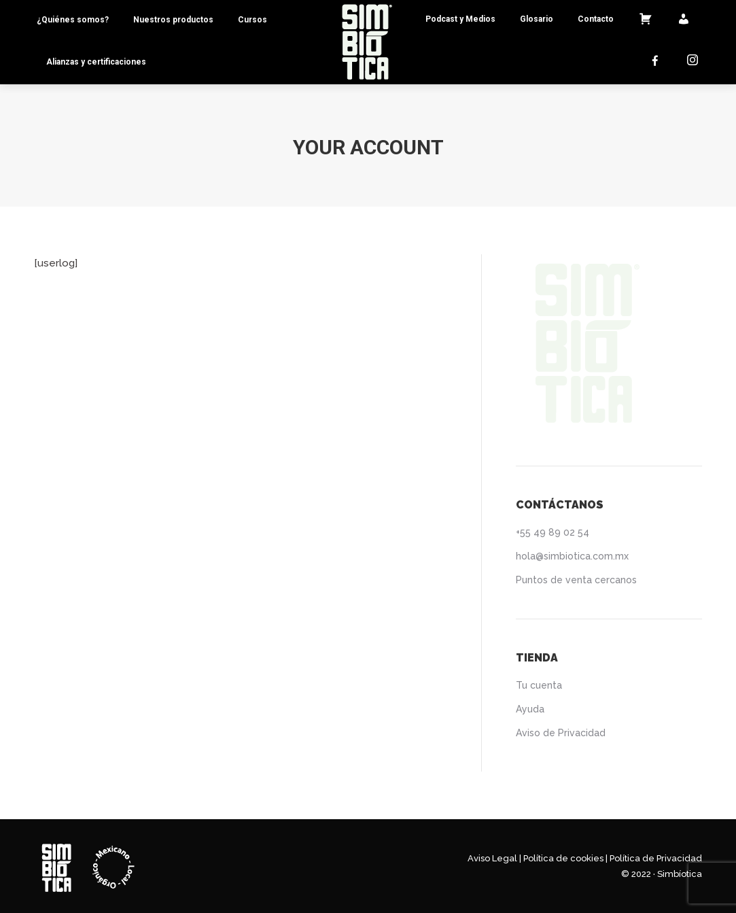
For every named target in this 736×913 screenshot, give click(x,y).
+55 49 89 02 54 (552, 532)
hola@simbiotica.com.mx (572, 556)
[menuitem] (72, 20)
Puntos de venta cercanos (576, 579)
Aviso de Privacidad (561, 732)
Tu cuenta (539, 685)
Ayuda (530, 709)
